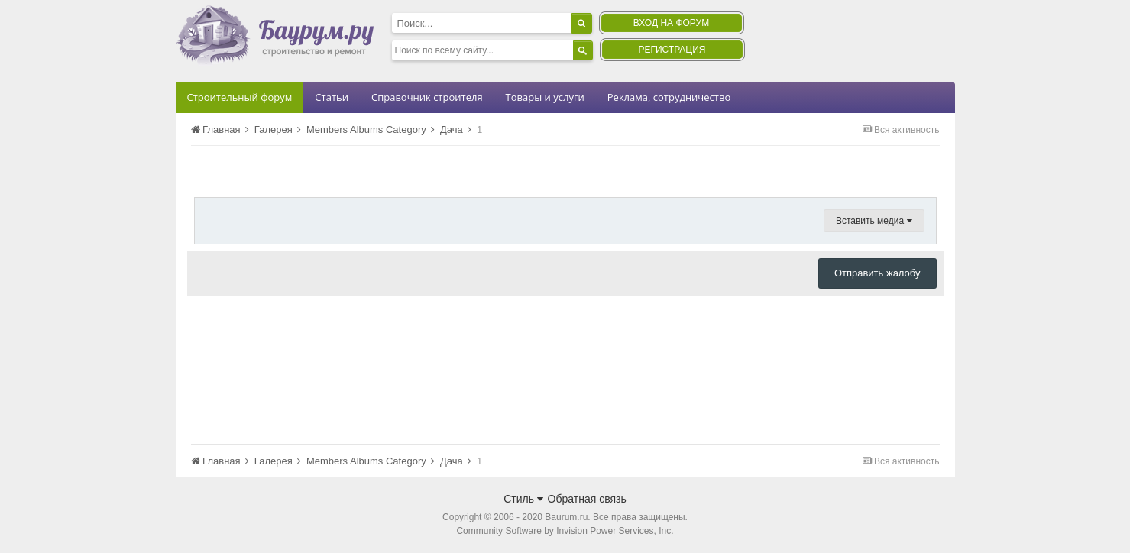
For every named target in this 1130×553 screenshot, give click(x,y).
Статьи (331, 97)
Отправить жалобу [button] (877, 273)
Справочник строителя (427, 97)
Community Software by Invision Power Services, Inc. (564, 531)
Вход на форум (671, 23)
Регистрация (671, 49)
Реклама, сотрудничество (668, 97)
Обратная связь (587, 499)
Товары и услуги (545, 97)
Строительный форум (240, 97)
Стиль (523, 499)
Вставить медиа (874, 220)
